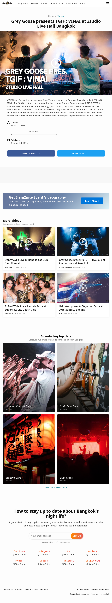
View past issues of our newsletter (56, 542)
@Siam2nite (19, 554)
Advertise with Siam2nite (36, 589)
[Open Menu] (108, 3)
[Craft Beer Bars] (83, 377)
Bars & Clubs (57, 3)
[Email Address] (56, 536)
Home (51, 16)
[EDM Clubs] (83, 449)
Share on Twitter (81, 153)
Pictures (34, 3)
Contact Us (8, 589)
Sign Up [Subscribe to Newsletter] (77, 536)
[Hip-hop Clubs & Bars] (29, 377)
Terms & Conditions (100, 589)
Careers (19, 589)
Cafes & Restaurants (76, 3)
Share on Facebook (31, 153)
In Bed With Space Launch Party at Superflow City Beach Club (25, 308)
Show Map (34, 132)
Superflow (9, 313)
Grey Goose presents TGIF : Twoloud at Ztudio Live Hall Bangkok (82, 261)
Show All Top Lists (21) (55, 487)
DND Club (9, 267)
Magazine (23, 3)
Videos (44, 3)
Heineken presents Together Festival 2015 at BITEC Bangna (81, 308)
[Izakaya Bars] (29, 449)
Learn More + (92, 200)
